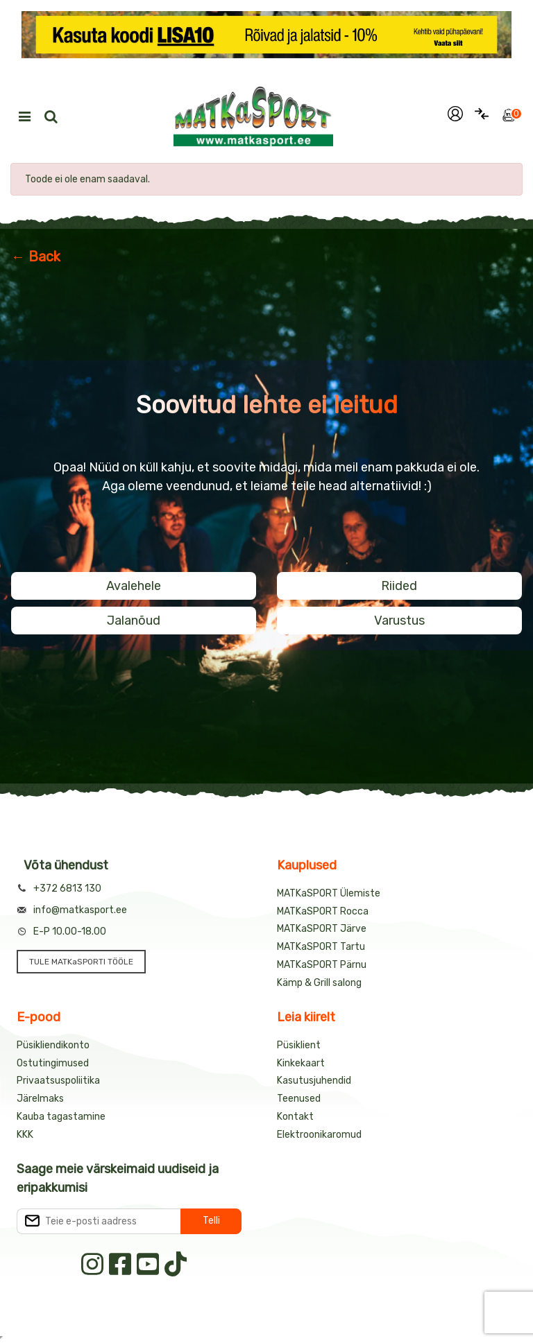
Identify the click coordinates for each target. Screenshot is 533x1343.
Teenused (299, 1098)
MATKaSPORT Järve (321, 929)
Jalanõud (133, 620)
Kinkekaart (301, 1063)
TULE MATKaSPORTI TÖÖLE (81, 962)
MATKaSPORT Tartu (321, 947)
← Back (35, 256)
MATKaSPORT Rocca (323, 911)
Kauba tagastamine (61, 1117)
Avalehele (133, 585)
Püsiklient (299, 1045)
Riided (399, 585)
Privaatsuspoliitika (58, 1080)
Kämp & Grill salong (319, 983)
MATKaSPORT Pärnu (321, 965)
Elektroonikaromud (319, 1135)
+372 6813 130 (67, 888)
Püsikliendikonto (53, 1045)
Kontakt (295, 1117)
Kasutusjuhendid (314, 1080)
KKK (25, 1135)
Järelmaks (40, 1098)
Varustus (399, 620)
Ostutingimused (53, 1063)
